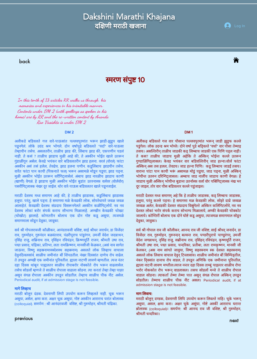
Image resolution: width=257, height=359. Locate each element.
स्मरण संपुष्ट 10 (125, 80)
